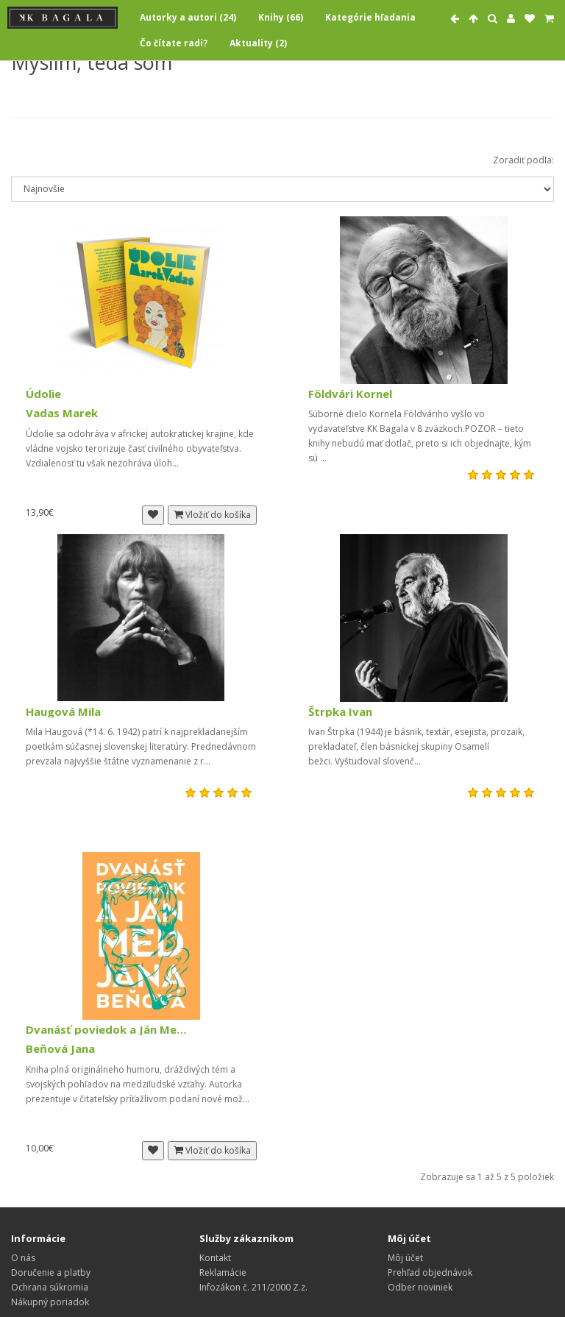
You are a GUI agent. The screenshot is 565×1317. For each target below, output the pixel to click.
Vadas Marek (62, 413)
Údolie (43, 394)
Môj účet (405, 1258)
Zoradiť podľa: (523, 160)
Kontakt (215, 1258)
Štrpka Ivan (340, 712)
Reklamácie (222, 1272)
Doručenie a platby (50, 1272)
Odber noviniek (420, 1287)
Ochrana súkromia (49, 1287)
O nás (23, 1258)
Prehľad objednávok (430, 1272)
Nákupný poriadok (50, 1302)
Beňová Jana (60, 1049)
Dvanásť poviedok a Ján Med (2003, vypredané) (107, 1029)
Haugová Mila (63, 712)
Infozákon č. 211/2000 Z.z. (253, 1287)
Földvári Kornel (350, 394)
